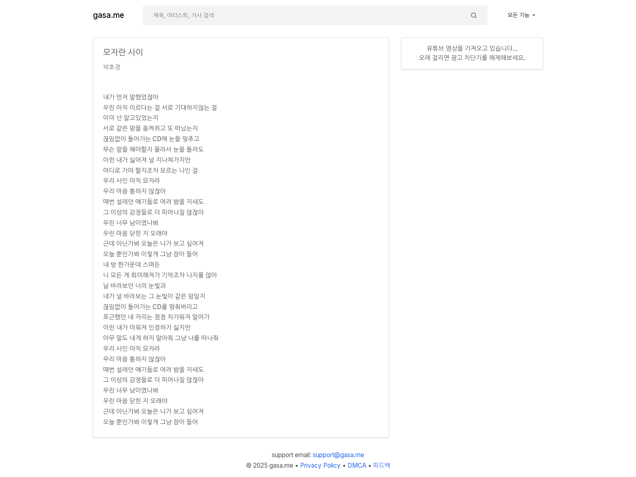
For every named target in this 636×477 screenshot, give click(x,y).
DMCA (357, 465)
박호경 (111, 67)
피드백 (382, 465)
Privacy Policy (320, 465)
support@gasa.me (338, 455)
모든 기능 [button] (519, 15)
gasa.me (108, 15)
